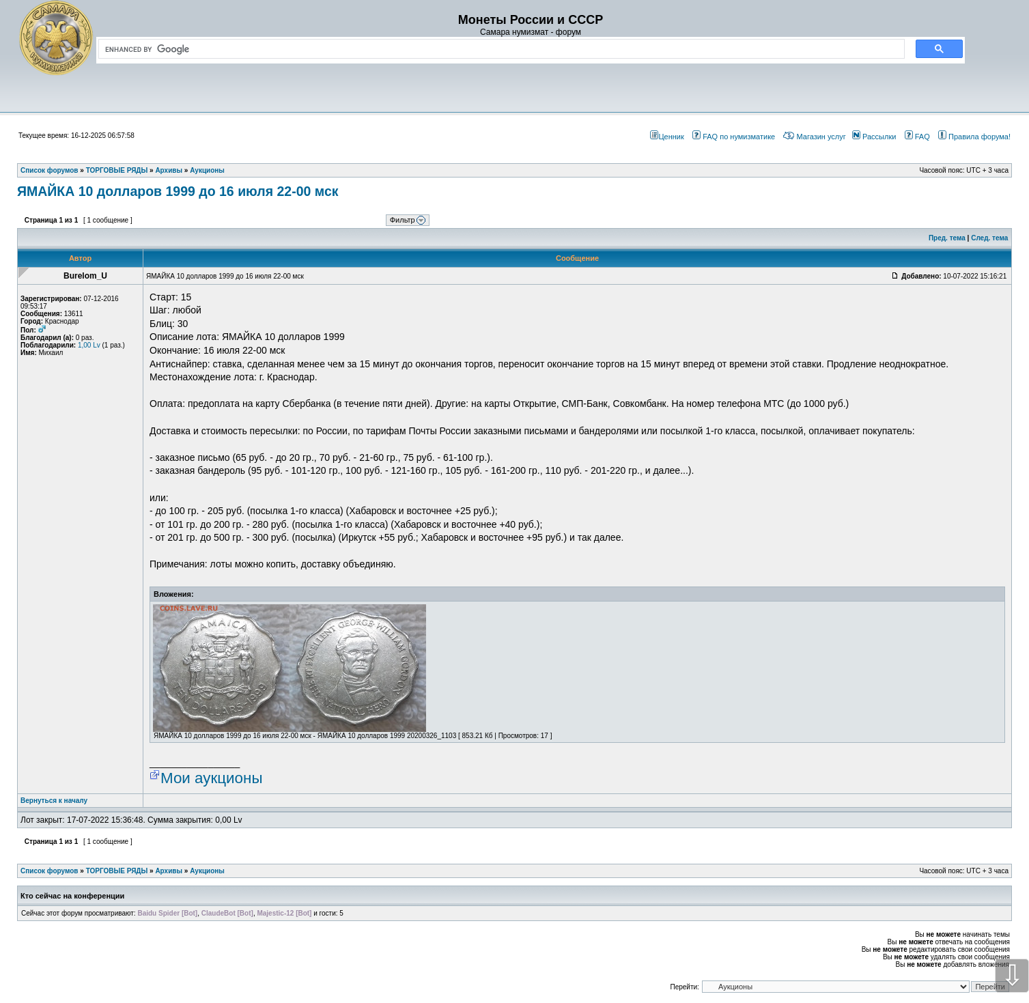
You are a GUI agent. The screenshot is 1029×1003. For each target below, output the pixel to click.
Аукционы (207, 871)
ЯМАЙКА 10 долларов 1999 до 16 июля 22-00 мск (178, 191)
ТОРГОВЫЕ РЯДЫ (117, 871)
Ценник (666, 136)
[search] (498, 49)
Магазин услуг (814, 136)
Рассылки (874, 136)
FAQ (917, 136)
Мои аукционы (211, 778)
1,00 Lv (89, 345)
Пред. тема (947, 238)
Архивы (168, 871)
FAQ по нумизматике (733, 136)
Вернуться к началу (53, 800)
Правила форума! (974, 136)
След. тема (989, 238)
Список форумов (49, 871)
